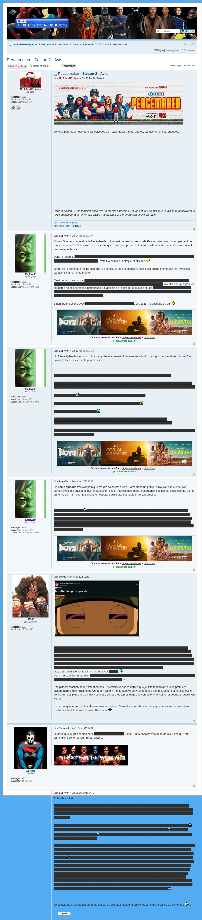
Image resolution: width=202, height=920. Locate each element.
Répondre (17, 65)
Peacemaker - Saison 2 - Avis (34, 60)
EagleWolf (64, 236)
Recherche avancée (184, 34)
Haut (194, 229)
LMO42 (62, 577)
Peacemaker (120, 44)
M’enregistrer (172, 50)
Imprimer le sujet (185, 43)
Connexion (189, 50)
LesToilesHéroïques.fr (25, 44)
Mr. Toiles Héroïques (69, 78)
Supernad (64, 728)
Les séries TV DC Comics (97, 44)
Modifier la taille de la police (192, 43)
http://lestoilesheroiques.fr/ (67, 226)
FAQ (158, 50)
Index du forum (47, 44)
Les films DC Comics (69, 44)
